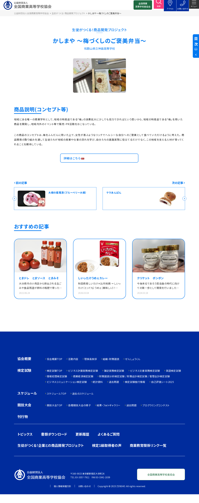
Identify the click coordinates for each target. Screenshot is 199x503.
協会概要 (24, 367)
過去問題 (114, 390)
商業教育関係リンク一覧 (148, 453)
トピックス (25, 442)
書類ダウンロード (54, 442)
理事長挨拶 (90, 368)
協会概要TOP (54, 368)
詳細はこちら (73, 164)
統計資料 (98, 390)
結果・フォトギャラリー (108, 414)
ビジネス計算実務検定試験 (83, 379)
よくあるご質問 (109, 442)
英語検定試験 (173, 379)
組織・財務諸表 (111, 368)
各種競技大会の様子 (79, 414)
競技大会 (24, 414)
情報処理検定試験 (57, 385)
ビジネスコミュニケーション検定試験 (67, 390)
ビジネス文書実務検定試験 (145, 379)
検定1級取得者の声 (106, 453)
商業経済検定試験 (83, 385)
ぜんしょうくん (132, 368)
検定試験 (24, 379)
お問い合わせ (84, 494)
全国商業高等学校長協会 (138, 6)
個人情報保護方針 (62, 494)
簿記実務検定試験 (114, 379)
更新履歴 (82, 442)
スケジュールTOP (56, 402)
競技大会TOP (54, 414)
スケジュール (27, 402)
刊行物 (22, 425)
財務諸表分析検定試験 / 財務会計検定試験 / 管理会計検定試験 (134, 385)
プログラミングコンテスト (155, 414)
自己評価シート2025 (162, 390)
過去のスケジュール (83, 402)
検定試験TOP (54, 379)
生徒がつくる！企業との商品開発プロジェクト (50, 453)
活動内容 (73, 368)
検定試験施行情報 (135, 390)
